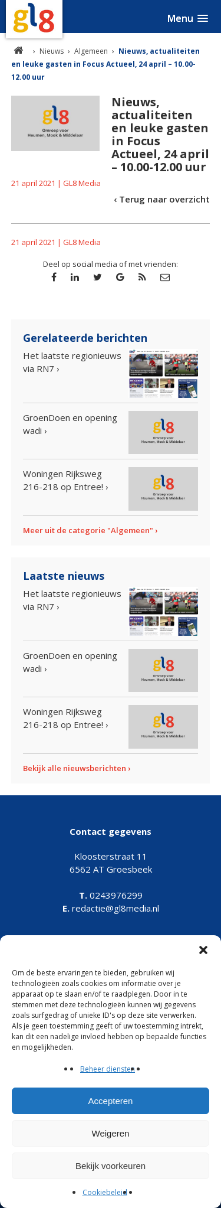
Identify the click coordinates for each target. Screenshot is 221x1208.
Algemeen (91, 51)
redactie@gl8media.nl (110, 908)
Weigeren (111, 1133)
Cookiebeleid (105, 1192)
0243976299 (111, 895)
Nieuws (51, 51)
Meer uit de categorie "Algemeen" (88, 530)
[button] (203, 950)
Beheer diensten (107, 1069)
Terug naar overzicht (164, 199)
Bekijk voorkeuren (110, 1166)
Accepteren (110, 1101)
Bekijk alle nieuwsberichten (74, 768)
